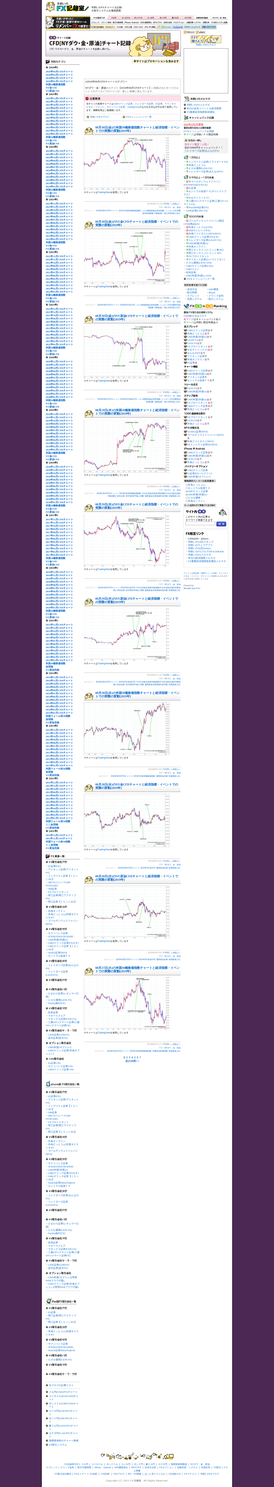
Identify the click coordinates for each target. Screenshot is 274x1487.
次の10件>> (132, 1061)
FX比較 (119, 27)
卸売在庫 (121, 496)
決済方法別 (168, 22)
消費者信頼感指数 (160, 1051)
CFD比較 (128, 27)
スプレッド (95, 22)
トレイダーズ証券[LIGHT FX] (205, 240)
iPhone (212, 292)
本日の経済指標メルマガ (201, 558)
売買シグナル (194, 299)
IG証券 (52, 1312)
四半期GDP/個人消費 (135, 496)
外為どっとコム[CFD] (200, 227)
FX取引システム (58, 1444)
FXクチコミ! (190, 1474)
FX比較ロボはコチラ (195, 315)
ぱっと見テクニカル (163, 27)
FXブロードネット (58, 892)
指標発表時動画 (202, 17)
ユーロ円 (151, 17)
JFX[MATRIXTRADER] (60, 936)
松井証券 (53, 1012)
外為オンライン (56, 911)
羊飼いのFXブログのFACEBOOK (206, 551)
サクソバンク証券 (58, 933)
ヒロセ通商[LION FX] (60, 999)
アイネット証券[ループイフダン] (207, 259)
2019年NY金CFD (127, 305)
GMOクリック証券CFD (61, 1069)
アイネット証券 (196, 356)
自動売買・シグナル (193, 22)
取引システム (216, 299)
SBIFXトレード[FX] (199, 230)
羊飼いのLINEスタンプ (200, 541)
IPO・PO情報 (149, 27)
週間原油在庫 (162, 776)
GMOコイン (192, 269)
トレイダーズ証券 (144, 103)
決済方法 (192, 289)
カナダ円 (187, 17)
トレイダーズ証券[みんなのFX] (202, 150)
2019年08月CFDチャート (107, 211)
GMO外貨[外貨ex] (58, 939)
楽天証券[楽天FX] (58, 1037)
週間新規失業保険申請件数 (156, 496)
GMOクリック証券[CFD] (199, 265)
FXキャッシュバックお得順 (199, 131)
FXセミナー (110, 27)
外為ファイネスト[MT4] (200, 441)
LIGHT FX (192, 340)
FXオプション (179, 22)
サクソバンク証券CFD (60, 1066)
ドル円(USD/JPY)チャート (63, 1391)
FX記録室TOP (99, 17)
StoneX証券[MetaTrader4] (61, 1182)
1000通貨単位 (146, 22)
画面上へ (177, 204)
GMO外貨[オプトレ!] (59, 1047)
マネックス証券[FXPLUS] (62, 1018)
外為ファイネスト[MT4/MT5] (205, 233)
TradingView (133, 107)
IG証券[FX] (54, 866)
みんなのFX (193, 353)
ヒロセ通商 (194, 497)
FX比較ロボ (177, 27)
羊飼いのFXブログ (209, 27)
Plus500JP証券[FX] (199, 207)
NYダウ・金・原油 (219, 17)
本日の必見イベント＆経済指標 (204, 108)
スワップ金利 (106, 22)
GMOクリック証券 (123, 103)
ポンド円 (163, 17)
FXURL (166, 204)
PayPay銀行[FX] (56, 1003)
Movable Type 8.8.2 (192, 588)
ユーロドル (126, 17)
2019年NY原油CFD (128, 399)
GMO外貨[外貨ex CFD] (198, 275)
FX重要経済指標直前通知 (201, 112)
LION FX (192, 343)
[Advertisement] (182, 8)
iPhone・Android (132, 22)
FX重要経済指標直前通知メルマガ (207, 561)
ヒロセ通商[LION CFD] (198, 262)
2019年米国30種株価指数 (129, 211)
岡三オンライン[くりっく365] (205, 253)
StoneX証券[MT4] (57, 952)
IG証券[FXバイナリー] (199, 473)
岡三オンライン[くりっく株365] (206, 249)
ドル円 (114, 17)
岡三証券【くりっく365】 (62, 901)
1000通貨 (213, 289)
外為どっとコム (197, 165)
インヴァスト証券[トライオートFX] (208, 161)
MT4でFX (158, 22)
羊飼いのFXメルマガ (198, 104)
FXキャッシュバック (192, 27)
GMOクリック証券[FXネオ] (63, 942)
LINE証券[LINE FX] (197, 210)
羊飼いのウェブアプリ (200, 545)
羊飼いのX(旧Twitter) (199, 548)
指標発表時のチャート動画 (64, 1440)
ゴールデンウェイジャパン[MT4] (205, 434)
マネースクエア (56, 1015)
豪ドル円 (175, 17)
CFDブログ (138, 27)
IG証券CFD (54, 1063)
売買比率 (205, 22)
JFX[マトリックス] (199, 197)
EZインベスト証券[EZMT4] (202, 444)
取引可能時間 (118, 22)
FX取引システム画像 (219, 22)
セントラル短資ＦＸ (59, 955)
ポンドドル (138, 17)
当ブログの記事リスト (61, 1385)
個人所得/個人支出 (172, 213)
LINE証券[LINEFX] (58, 1034)
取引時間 (192, 292)
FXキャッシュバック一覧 (139, 117)
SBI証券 (52, 888)
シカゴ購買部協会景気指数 (152, 211)
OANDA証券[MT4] (197, 431)
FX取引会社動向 (97, 27)
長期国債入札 (174, 496)
